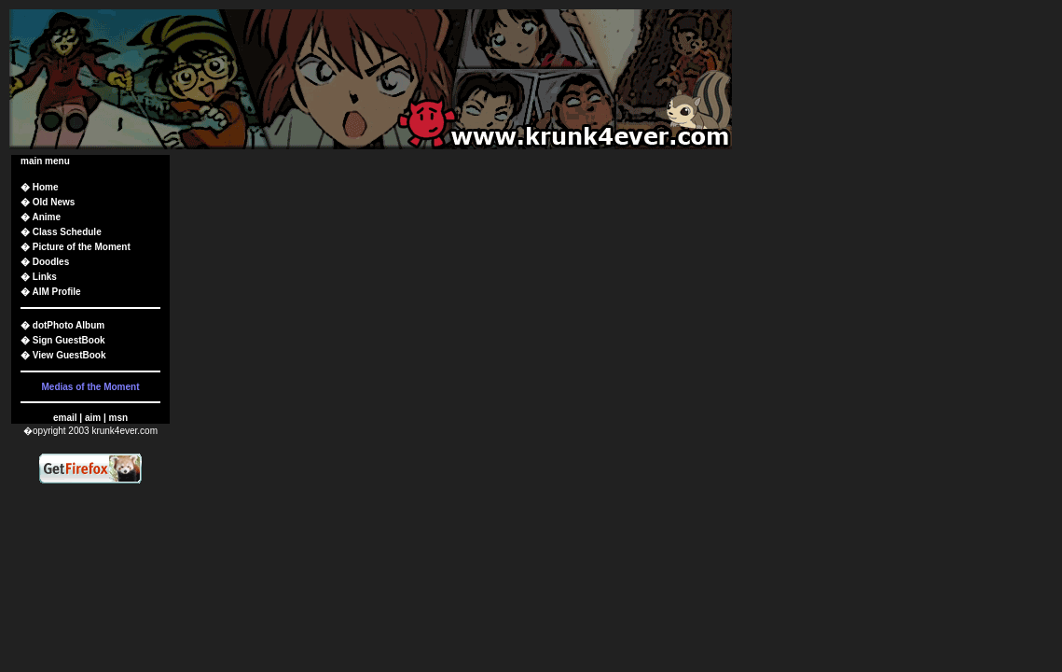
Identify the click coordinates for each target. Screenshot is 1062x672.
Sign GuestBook (69, 340)
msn (118, 418)
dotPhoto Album (68, 325)
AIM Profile (56, 292)
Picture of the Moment (82, 247)
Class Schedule (67, 232)
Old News (54, 202)
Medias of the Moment (90, 387)
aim (93, 418)
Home (46, 187)
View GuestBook (69, 355)
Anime (46, 217)
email (65, 418)
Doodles (51, 262)
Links (45, 277)
